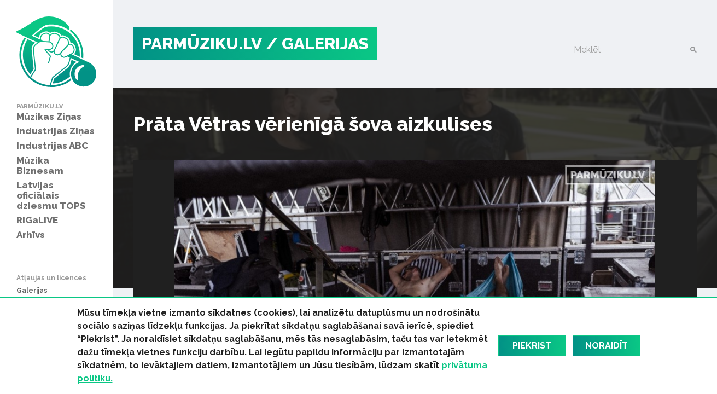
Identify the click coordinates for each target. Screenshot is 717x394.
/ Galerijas (317, 43)
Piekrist (531, 345)
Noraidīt (606, 345)
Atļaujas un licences (51, 278)
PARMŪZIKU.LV (202, 43)
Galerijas (32, 290)
